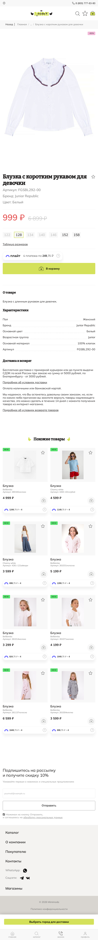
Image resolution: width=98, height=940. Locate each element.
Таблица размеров (15, 244)
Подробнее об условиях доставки (25, 382)
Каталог (12, 833)
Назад (9, 24)
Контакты (13, 861)
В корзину (49, 268)
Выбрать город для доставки (49, 921)
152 (65, 235)
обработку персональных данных (43, 817)
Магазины (13, 888)
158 (77, 235)
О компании (15, 842)
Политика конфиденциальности (49, 909)
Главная (22, 24)
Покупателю (15, 852)
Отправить (49, 805)
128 (19, 235)
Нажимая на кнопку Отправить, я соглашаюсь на (33, 816)
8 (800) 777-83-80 (85, 3)
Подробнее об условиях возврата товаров (31, 410)
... (31, 24)
